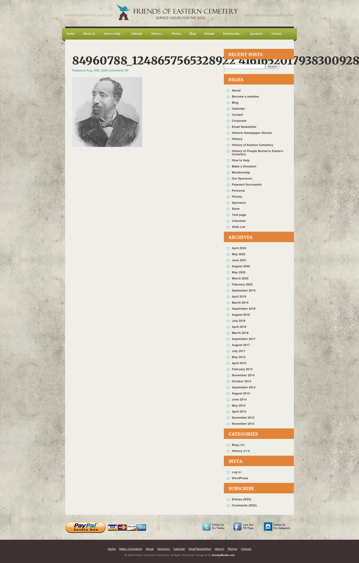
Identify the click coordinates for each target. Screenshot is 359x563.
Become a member (245, 96)
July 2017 (239, 351)
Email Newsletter (244, 127)
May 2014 (238, 405)
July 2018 (239, 320)
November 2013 (243, 423)
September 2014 (243, 387)
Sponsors (239, 202)
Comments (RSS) (244, 505)
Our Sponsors (242, 178)
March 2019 (240, 302)
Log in (236, 472)
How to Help (241, 160)
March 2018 (240, 333)
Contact (237, 114)
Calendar (238, 108)
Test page (239, 215)
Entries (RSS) (241, 499)
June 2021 (239, 260)
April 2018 (239, 327)
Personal (238, 190)
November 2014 (243, 375)
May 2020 (238, 272)
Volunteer (239, 221)
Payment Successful (247, 184)
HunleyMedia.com (223, 555)
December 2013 (243, 417)
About (236, 90)
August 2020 (241, 266)
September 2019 (243, 290)
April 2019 (239, 296)
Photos (237, 196)
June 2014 (239, 399)
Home (112, 549)
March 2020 (240, 278)
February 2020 (242, 284)
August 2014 (241, 393)
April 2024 (239, 248)
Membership (241, 172)
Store (236, 208)
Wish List (238, 227)
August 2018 (241, 314)
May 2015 (238, 357)
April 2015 (239, 363)
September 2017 (243, 339)
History (237, 139)
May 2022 (238, 254)
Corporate (239, 120)
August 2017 (241, 345)
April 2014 (239, 411)
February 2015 (242, 369)
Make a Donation (244, 166)
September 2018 (243, 308)
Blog (235, 102)
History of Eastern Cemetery (252, 145)
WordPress (240, 478)
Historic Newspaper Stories (252, 133)
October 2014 (241, 381)
